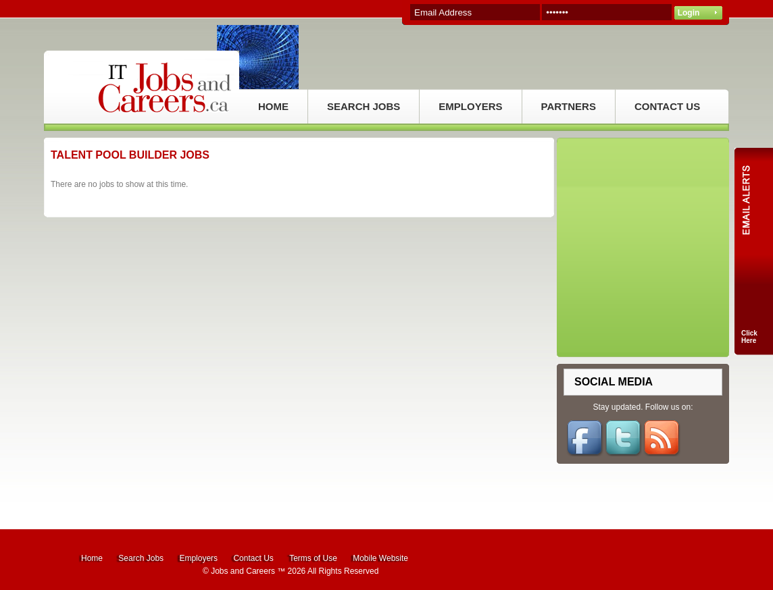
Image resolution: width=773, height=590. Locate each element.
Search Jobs (141, 558)
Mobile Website (380, 558)
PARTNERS (568, 106)
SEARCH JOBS (363, 106)
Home (92, 558)
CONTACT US (667, 106)
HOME (273, 106)
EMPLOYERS (470, 106)
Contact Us (253, 558)
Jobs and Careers (243, 571)
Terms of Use (313, 558)
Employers (198, 558)
